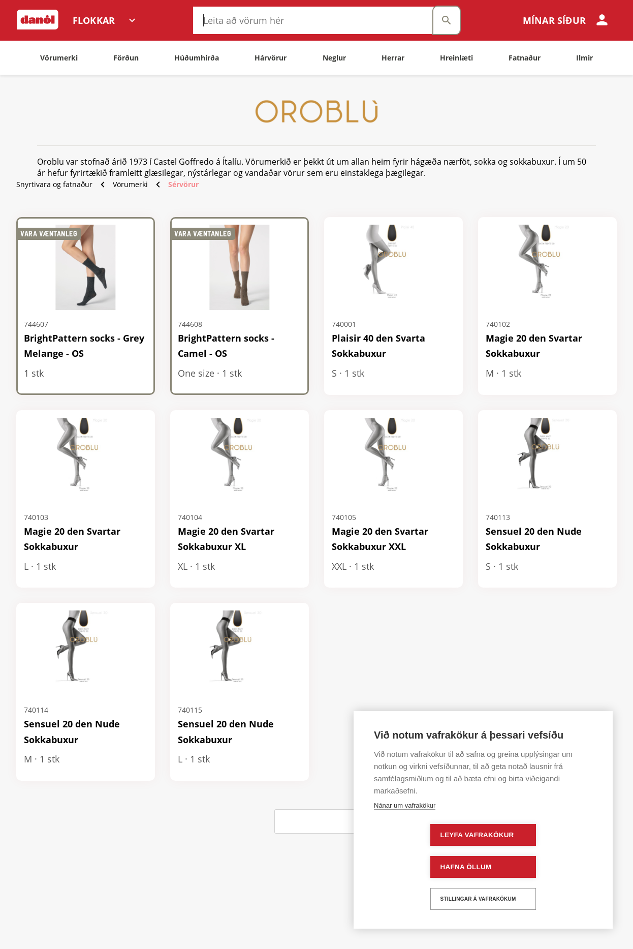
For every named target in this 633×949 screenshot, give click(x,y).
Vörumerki (130, 184)
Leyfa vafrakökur (421, 867)
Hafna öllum (526, 867)
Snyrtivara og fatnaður (54, 184)
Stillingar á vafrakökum (480, 899)
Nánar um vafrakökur (404, 837)
